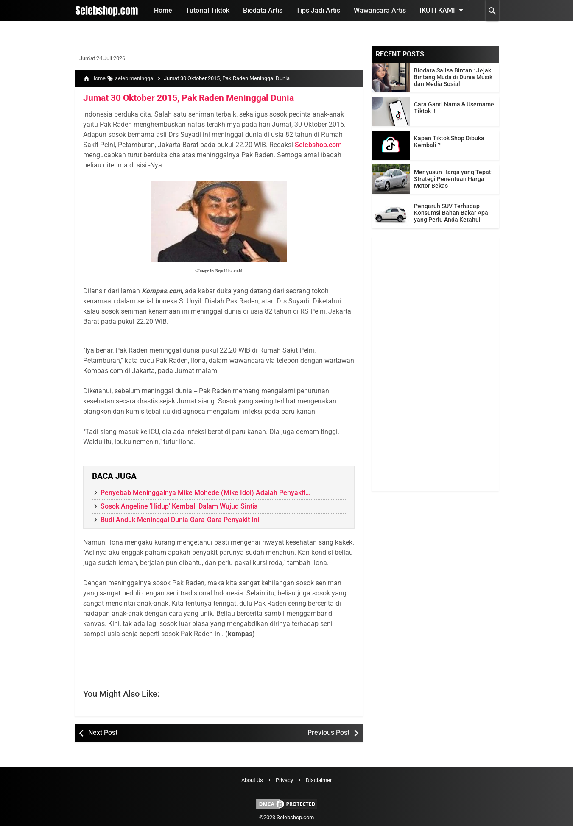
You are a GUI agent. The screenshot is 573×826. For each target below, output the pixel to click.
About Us (252, 780)
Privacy (284, 780)
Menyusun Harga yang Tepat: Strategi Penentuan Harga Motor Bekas (453, 179)
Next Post (102, 733)
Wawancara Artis (380, 10)
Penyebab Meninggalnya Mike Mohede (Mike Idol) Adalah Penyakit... (205, 493)
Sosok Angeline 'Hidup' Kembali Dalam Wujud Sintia (179, 506)
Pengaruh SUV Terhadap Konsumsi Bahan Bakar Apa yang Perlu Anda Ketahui (451, 213)
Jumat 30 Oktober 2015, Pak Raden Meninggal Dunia (183, 98)
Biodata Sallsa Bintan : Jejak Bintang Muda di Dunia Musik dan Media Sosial (453, 77)
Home (163, 10)
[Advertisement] (435, 363)
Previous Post (328, 733)
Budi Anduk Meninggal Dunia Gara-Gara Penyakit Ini (180, 520)
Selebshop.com (318, 144)
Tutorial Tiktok (207, 10)
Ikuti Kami (442, 10)
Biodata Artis (262, 10)
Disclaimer (319, 780)
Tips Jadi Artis (318, 10)
